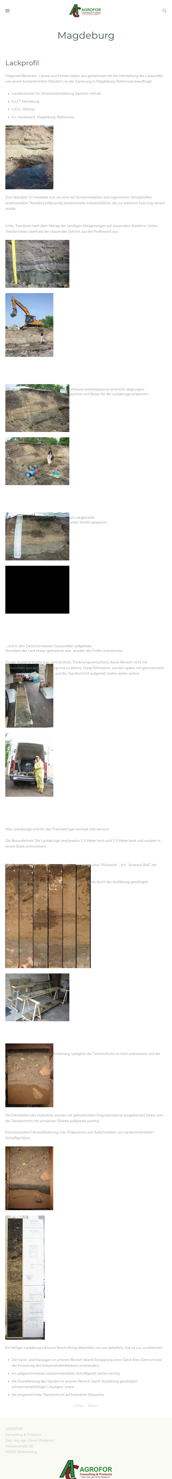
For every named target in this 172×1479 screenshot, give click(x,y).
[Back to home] (86, 10)
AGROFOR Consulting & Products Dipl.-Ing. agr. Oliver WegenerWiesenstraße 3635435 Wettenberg (29, 1440)
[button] (7, 10)
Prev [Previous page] (79, 1405)
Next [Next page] (93, 1405)
